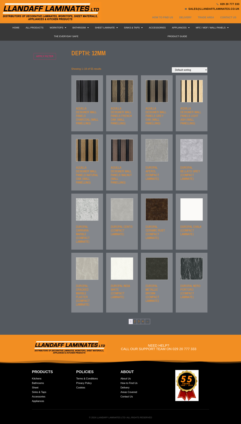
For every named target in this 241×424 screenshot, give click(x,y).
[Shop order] (189, 70)
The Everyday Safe (66, 36)
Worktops (58, 27)
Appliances (181, 27)
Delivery (185, 17)
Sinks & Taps (133, 27)
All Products (34, 27)
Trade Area (206, 17)
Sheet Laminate (106, 27)
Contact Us (228, 17)
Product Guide (177, 36)
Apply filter (44, 56)
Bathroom (80, 27)
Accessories (157, 27)
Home (15, 27)
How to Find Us (162, 17)
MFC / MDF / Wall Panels (212, 27)
